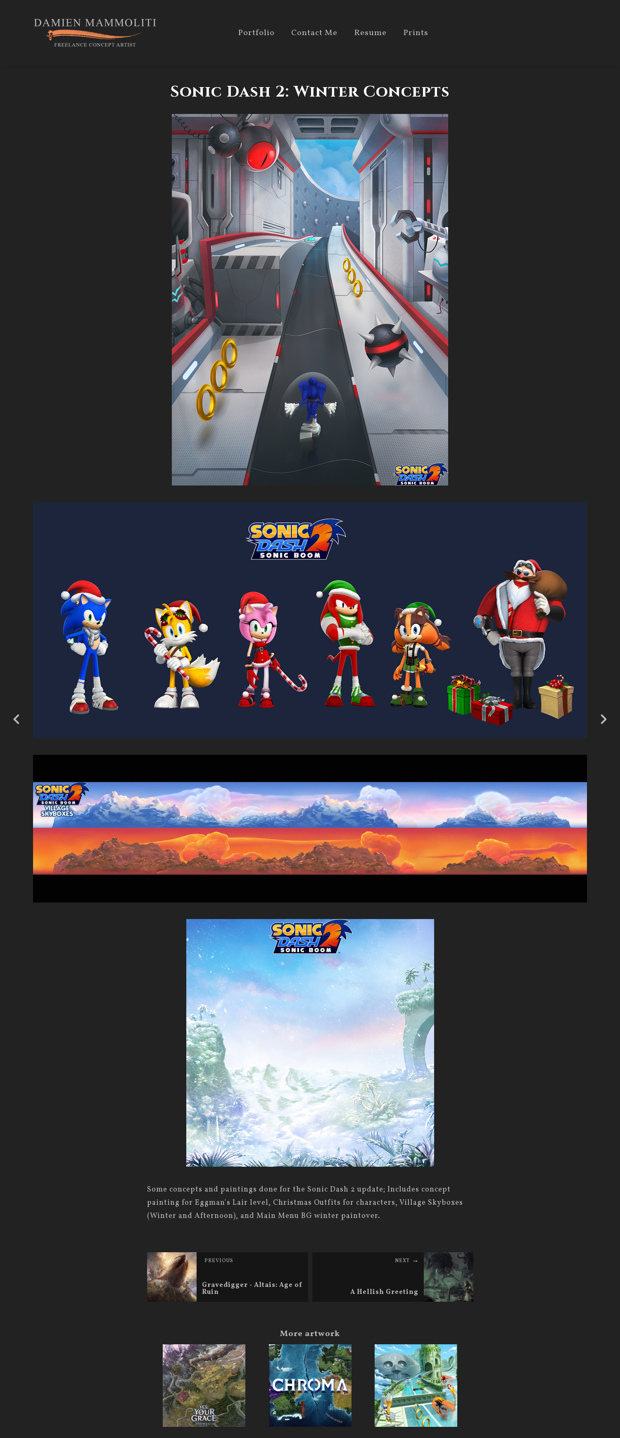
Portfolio (256, 33)
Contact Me (314, 33)
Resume (370, 33)
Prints (415, 33)
